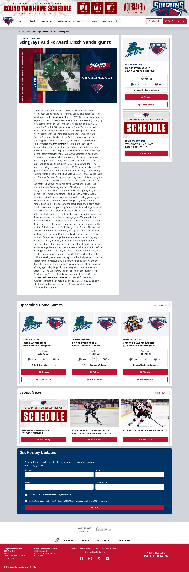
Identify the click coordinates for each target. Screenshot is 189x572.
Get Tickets (172, 21)
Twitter (37, 287)
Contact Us (106, 21)
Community (83, 21)
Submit (94, 509)
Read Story (146, 153)
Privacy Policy (85, 548)
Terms (96, 548)
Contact (74, 548)
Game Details (146, 104)
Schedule (33, 21)
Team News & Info (66, 21)
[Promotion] (94, 8)
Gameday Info (48, 21)
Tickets (22, 21)
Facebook (86, 284)
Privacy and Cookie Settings (94, 552)
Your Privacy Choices (109, 548)
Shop (95, 21)
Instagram (50, 287)
